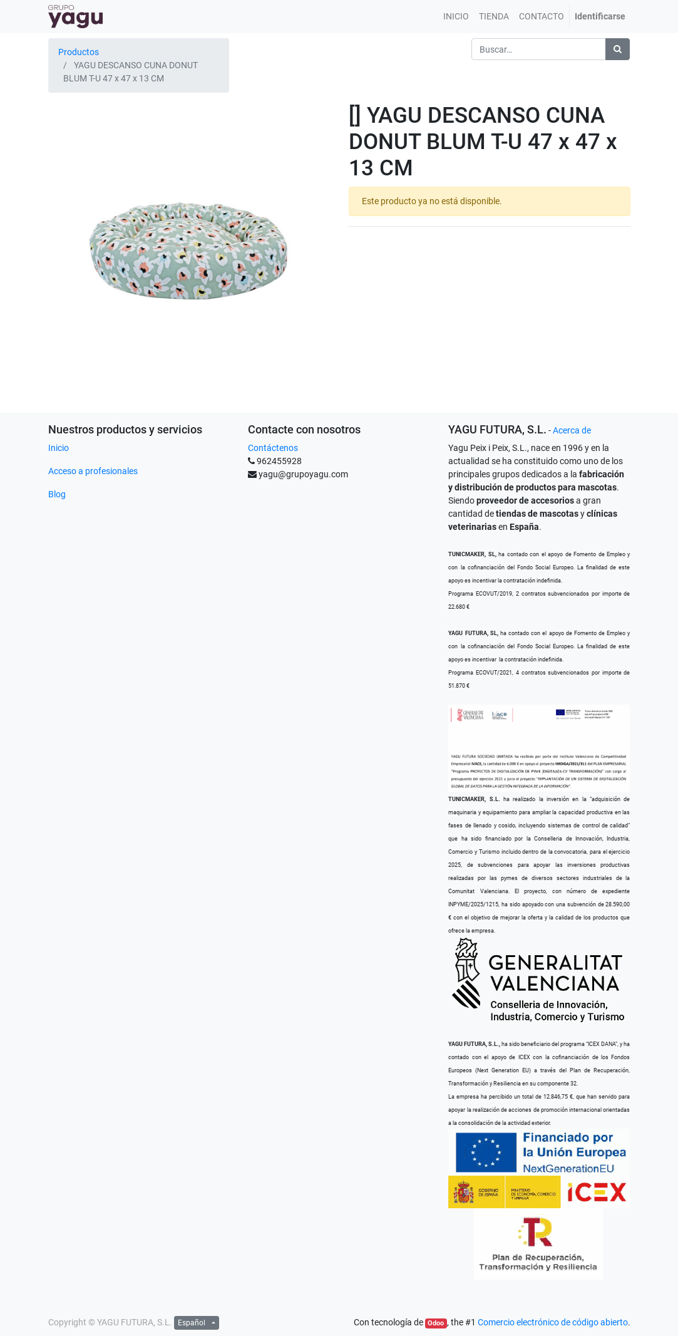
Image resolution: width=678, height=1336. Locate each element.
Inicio (58, 448)
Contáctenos (273, 448)
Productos (78, 52)
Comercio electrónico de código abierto (553, 1322)
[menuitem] (456, 16)
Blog (57, 494)
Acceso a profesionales (93, 471)
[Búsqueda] (617, 49)
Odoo (436, 1323)
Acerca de (572, 430)
